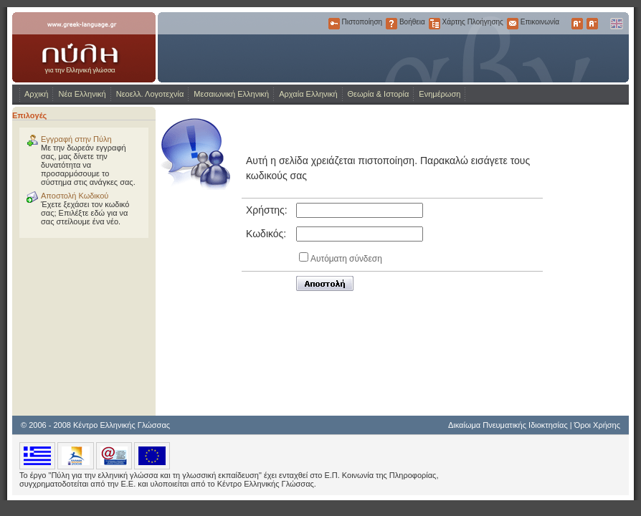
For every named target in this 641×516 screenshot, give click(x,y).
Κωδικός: (266, 233)
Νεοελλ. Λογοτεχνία (150, 94)
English (616, 23)
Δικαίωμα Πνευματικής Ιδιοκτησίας (508, 425)
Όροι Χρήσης (597, 425)
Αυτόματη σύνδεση (346, 259)
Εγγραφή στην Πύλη (76, 139)
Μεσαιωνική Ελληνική (231, 94)
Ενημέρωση (439, 94)
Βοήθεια (391, 23)
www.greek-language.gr (84, 47)
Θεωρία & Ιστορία (378, 94)
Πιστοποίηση (334, 23)
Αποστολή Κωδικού (74, 195)
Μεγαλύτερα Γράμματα (577, 23)
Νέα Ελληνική (81, 94)
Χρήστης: (267, 210)
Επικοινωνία (512, 23)
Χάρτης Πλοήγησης (434, 23)
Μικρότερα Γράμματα (592, 23)
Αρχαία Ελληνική (308, 94)
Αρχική (36, 94)
